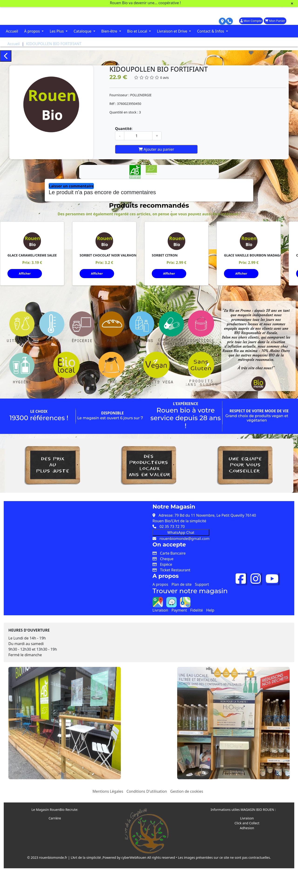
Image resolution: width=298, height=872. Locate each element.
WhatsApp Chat (180, 532)
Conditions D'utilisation (146, 791)
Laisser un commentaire (71, 186)
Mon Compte (251, 21)
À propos (32, 31)
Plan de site (182, 584)
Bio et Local (137, 31)
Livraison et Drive (172, 31)
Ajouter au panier (156, 149)
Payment (179, 610)
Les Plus (57, 31)
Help (210, 610)
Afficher (25, 273)
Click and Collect (246, 823)
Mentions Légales (107, 791)
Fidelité (196, 610)
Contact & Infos (211, 31)
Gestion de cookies (186, 791)
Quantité (123, 128)
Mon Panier (275, 21)
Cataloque (83, 31)
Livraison (160, 610)
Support (202, 584)
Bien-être (109, 31)
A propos (160, 584)
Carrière (55, 818)
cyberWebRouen (133, 857)
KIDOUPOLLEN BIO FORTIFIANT (53, 43)
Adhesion (247, 828)
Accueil (12, 31)
